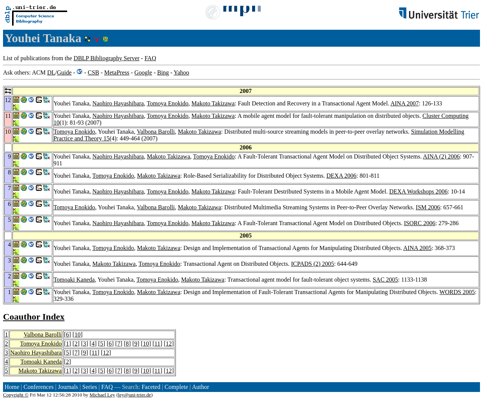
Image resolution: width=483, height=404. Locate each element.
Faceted (151, 387)
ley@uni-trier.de (134, 395)
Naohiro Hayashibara (118, 103)
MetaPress (116, 72)
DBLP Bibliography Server (107, 58)
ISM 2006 (428, 207)
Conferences (38, 387)
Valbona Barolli (156, 131)
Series (89, 387)
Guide (64, 72)
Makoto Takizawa (213, 103)
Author (200, 387)
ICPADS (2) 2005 (312, 264)
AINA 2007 (405, 103)
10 (77, 334)
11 (157, 343)
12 (169, 343)
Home (12, 387)
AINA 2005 (417, 248)
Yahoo (181, 72)
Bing (163, 72)
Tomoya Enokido (167, 103)
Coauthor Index (34, 317)
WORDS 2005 (457, 292)
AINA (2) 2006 (441, 156)
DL (51, 72)
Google (143, 72)
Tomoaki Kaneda (74, 279)
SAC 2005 (385, 279)
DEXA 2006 (341, 175)
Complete (176, 387)
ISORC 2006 (419, 223)
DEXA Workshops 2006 (418, 191)
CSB (93, 72)
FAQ (150, 58)
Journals (68, 387)
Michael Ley (102, 395)
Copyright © (16, 395)
